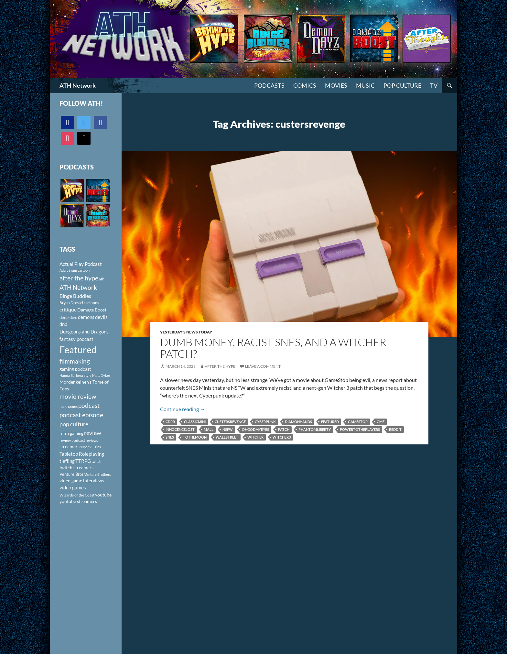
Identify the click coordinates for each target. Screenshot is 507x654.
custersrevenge (230, 422)
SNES (170, 437)
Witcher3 (282, 437)
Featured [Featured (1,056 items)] (78, 349)
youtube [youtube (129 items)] (103, 494)
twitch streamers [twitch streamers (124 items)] (76, 467)
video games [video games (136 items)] (72, 487)
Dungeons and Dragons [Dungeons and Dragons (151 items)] (84, 331)
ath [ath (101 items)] (101, 279)
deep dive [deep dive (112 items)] (68, 317)
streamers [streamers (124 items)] (69, 446)
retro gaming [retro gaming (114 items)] (71, 433)
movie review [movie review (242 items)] (77, 396)
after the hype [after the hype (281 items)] (78, 278)
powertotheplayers (360, 429)
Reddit (395, 429)
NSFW (227, 429)
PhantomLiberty (314, 429)
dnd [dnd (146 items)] (63, 324)
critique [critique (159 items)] (68, 309)
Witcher (255, 437)
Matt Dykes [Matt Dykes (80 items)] (101, 375)
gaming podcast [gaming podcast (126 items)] (75, 369)
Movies (336, 85)
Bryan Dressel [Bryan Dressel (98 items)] (71, 302)
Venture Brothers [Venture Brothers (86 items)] (97, 474)
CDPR (170, 422)
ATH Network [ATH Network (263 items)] (78, 287)
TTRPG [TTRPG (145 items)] (83, 461)
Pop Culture (402, 85)
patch (283, 429)
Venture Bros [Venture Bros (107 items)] (71, 474)
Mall (208, 429)
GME (380, 422)
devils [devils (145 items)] (101, 317)
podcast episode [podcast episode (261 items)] (81, 415)
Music (365, 85)
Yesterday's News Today (186, 332)
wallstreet (227, 437)
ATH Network (77, 85)
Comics (304, 85)
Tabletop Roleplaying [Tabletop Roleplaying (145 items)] (81, 454)
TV (433, 85)
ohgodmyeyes (255, 429)
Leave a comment (263, 366)
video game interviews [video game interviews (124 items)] (81, 480)
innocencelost (180, 429)
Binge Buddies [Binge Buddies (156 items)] (75, 296)
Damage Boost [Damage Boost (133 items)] (91, 309)
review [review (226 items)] (92, 432)
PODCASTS (269, 85)
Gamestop (358, 422)
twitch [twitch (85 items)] (96, 461)
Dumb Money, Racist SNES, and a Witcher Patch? (273, 347)
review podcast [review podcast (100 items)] (72, 440)
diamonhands (298, 422)
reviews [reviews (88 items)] (92, 440)
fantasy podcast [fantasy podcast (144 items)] (76, 339)
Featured (330, 422)
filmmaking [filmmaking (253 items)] (74, 361)
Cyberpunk (265, 422)
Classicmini (195, 422)
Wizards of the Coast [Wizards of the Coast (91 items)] (76, 495)
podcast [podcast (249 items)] (89, 405)
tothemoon (195, 437)
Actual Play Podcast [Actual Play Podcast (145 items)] (80, 264)
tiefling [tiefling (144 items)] (67, 461)
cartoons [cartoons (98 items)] (91, 302)
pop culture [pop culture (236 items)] (73, 424)
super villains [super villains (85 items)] (90, 447)
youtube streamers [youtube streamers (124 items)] (78, 501)
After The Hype (220, 366)
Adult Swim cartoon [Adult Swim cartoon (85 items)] (74, 270)
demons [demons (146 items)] (86, 317)
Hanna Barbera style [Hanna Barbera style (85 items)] (75, 375)
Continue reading (182, 409)
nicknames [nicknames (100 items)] (68, 406)
